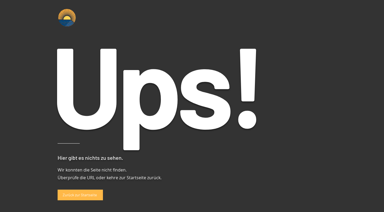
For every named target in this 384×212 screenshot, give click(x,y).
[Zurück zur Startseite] (80, 195)
